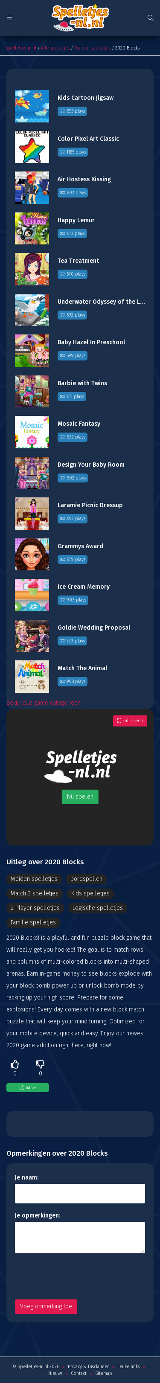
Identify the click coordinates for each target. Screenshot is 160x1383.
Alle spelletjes (55, 48)
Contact (79, 1373)
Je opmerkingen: (37, 1215)
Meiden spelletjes (92, 48)
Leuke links (128, 1366)
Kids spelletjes (90, 893)
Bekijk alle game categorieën (43, 702)
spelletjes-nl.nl (21, 48)
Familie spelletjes (33, 922)
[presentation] (80, 1276)
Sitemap (103, 1373)
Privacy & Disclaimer (88, 1366)
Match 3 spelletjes (34, 893)
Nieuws (55, 1373)
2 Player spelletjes (35, 908)
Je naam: (26, 1177)
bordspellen (86, 879)
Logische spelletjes (98, 908)
